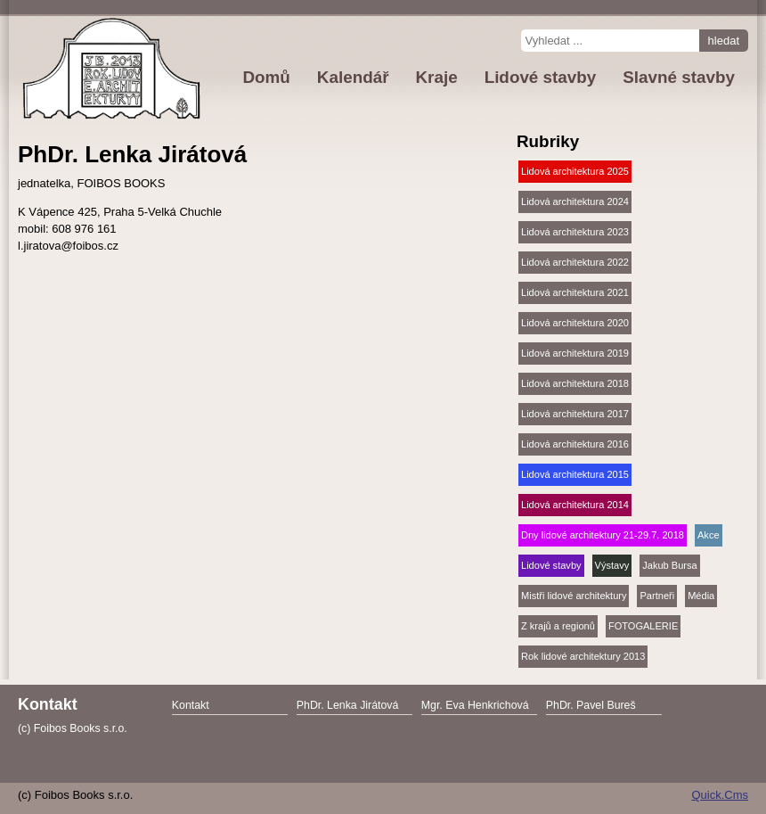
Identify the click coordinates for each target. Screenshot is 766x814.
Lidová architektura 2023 (575, 231)
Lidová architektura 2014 (575, 504)
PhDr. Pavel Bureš (591, 705)
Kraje (436, 77)
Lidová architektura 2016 (575, 444)
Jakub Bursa (669, 565)
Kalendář (353, 77)
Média (701, 595)
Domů (265, 77)
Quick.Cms (719, 795)
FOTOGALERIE (643, 626)
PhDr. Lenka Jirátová (348, 705)
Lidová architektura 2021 (575, 292)
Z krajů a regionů (558, 626)
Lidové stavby (551, 565)
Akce (708, 535)
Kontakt (190, 705)
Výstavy (612, 565)
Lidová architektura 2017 (575, 413)
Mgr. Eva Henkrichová (475, 705)
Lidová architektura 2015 (575, 474)
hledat (723, 40)
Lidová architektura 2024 (575, 201)
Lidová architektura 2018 (575, 383)
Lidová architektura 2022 (575, 262)
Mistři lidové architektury (573, 595)
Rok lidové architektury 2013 (583, 656)
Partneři (657, 595)
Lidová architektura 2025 (575, 171)
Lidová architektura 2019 (575, 353)
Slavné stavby (679, 77)
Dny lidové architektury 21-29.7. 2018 (602, 535)
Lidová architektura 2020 (575, 322)
